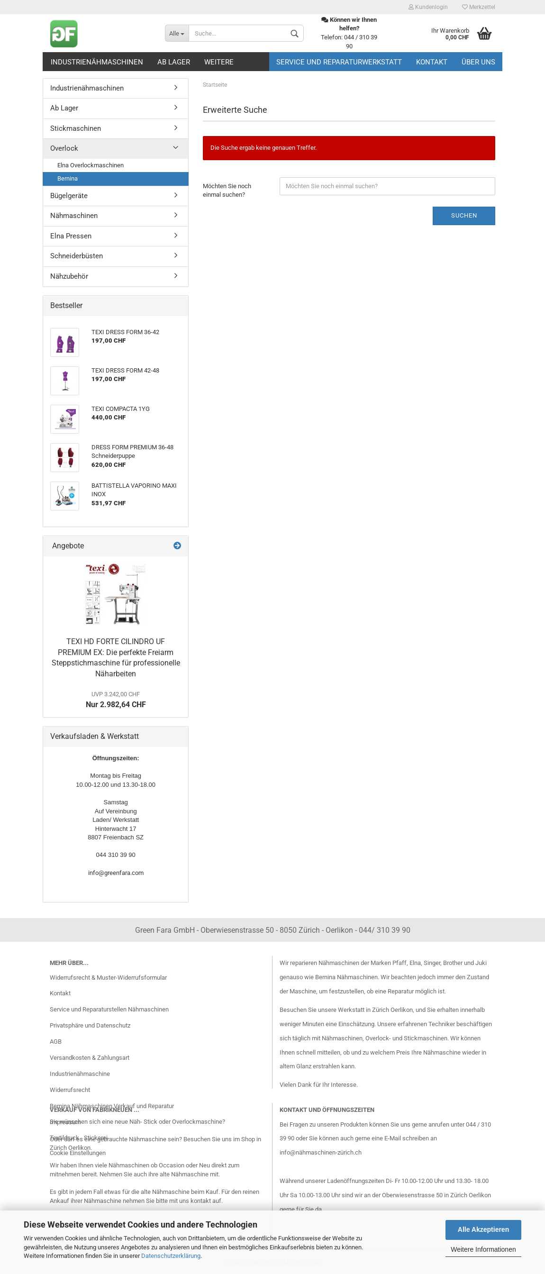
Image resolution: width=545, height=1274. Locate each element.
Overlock (64, 148)
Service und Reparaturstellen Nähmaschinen (109, 1009)
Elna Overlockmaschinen (90, 165)
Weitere (219, 62)
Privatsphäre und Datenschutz (90, 1025)
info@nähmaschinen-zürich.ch (321, 1152)
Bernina (67, 178)
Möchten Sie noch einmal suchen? (227, 190)
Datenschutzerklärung (170, 1255)
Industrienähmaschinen (97, 62)
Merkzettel (478, 7)
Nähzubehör (69, 276)
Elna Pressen (70, 236)
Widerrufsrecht (70, 1089)
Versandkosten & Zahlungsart (89, 1057)
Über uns (478, 62)
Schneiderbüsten (76, 256)
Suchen (464, 215)
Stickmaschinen (75, 128)
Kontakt (431, 62)
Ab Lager (173, 62)
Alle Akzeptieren (483, 1229)
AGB (56, 1041)
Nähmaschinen (74, 215)
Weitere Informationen (483, 1249)
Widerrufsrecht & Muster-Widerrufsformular (108, 977)
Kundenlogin (428, 7)
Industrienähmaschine (80, 1073)
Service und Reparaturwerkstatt (339, 62)
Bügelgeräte (69, 195)
